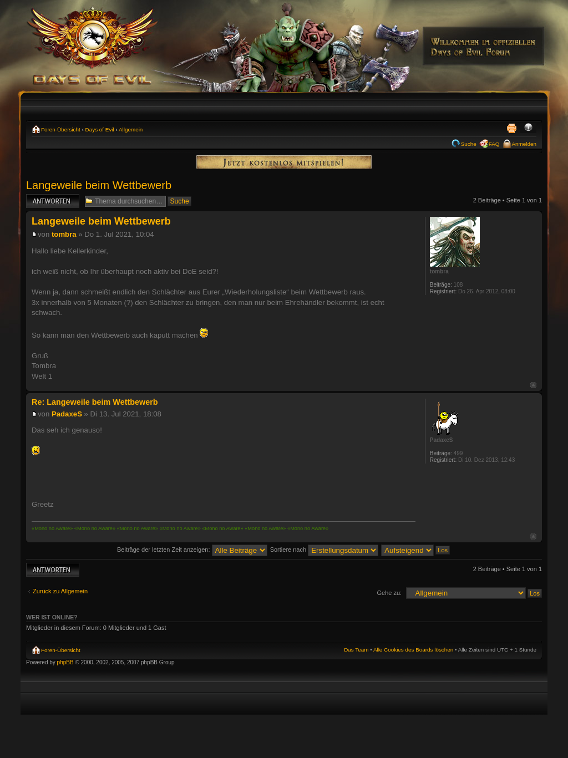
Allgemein (131, 129)
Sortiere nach (324, 549)
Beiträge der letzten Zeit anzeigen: (192, 549)
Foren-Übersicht (60, 129)
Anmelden (524, 144)
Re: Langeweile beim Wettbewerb (95, 402)
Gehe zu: (389, 592)
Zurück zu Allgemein (60, 591)
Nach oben (533, 385)
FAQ (494, 144)
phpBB (65, 662)
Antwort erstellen (52, 201)
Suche (468, 144)
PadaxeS (67, 414)
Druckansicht (511, 128)
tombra (64, 234)
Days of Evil (99, 129)
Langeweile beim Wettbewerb (98, 185)
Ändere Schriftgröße (528, 128)
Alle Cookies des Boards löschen (413, 650)
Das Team (356, 650)
